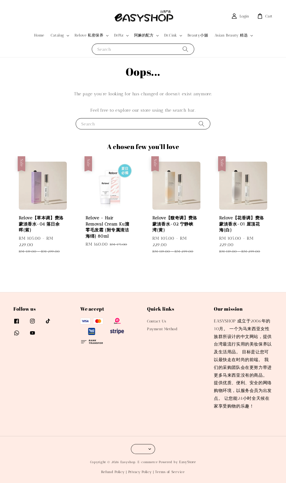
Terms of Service (170, 472)
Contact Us (156, 321)
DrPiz (119, 35)
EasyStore (187, 462)
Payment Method (162, 329)
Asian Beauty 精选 (231, 35)
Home (39, 35)
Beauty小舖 (198, 35)
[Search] (185, 49)
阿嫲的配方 (144, 35)
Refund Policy (112, 472)
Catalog (57, 35)
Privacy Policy (140, 472)
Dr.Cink (170, 35)
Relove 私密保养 (89, 35)
